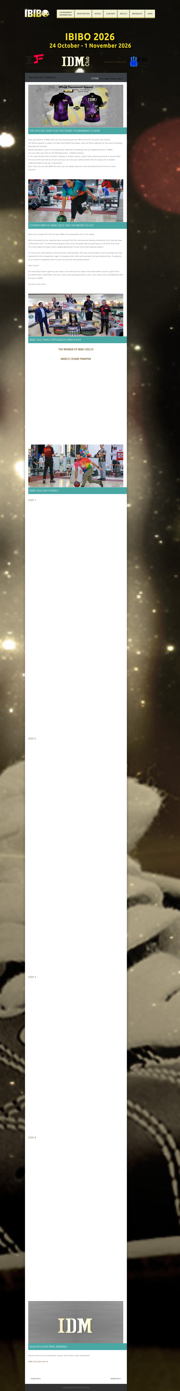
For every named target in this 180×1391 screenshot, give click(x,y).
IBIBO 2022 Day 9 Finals (43, 490)
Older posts (35, 1379)
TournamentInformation (65, 13)
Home (95, 78)
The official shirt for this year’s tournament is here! (64, 130)
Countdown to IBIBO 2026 (115, 62)
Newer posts (116, 1379)
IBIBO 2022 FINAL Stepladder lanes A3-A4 (55, 339)
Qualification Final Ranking (48, 1346)
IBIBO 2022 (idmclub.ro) (38, 1361)
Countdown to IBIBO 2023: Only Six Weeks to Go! (61, 225)
